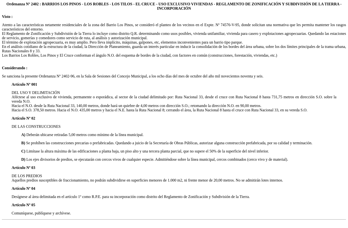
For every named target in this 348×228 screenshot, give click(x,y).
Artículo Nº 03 (23, 168)
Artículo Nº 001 (24, 84)
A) (23, 135)
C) (23, 151)
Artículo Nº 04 (23, 188)
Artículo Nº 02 (23, 118)
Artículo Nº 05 (23, 205)
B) (23, 143)
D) (23, 159)
